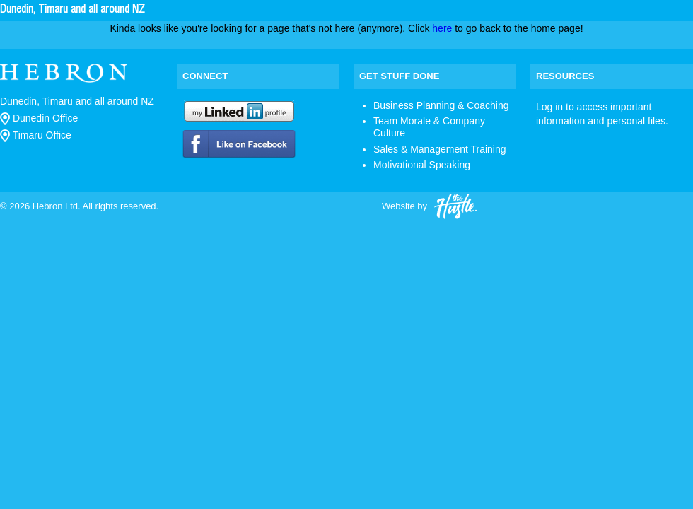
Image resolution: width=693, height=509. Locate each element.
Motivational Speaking (421, 164)
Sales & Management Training (439, 149)
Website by (429, 207)
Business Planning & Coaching (440, 105)
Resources (565, 76)
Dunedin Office (39, 118)
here (442, 28)
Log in (549, 106)
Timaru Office (35, 135)
